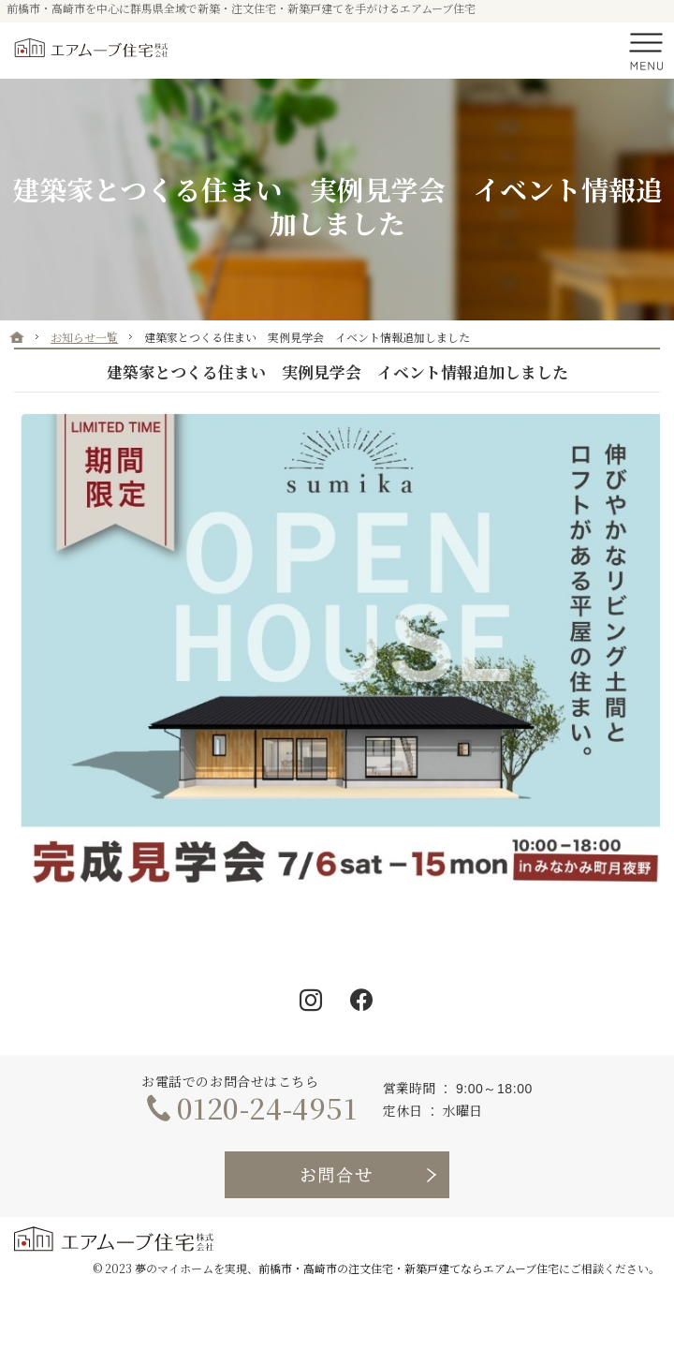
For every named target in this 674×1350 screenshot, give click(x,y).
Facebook (362, 1000)
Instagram (312, 1000)
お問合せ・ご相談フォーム (337, 1174)
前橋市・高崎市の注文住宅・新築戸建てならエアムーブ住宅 (408, 1268)
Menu (646, 50)
